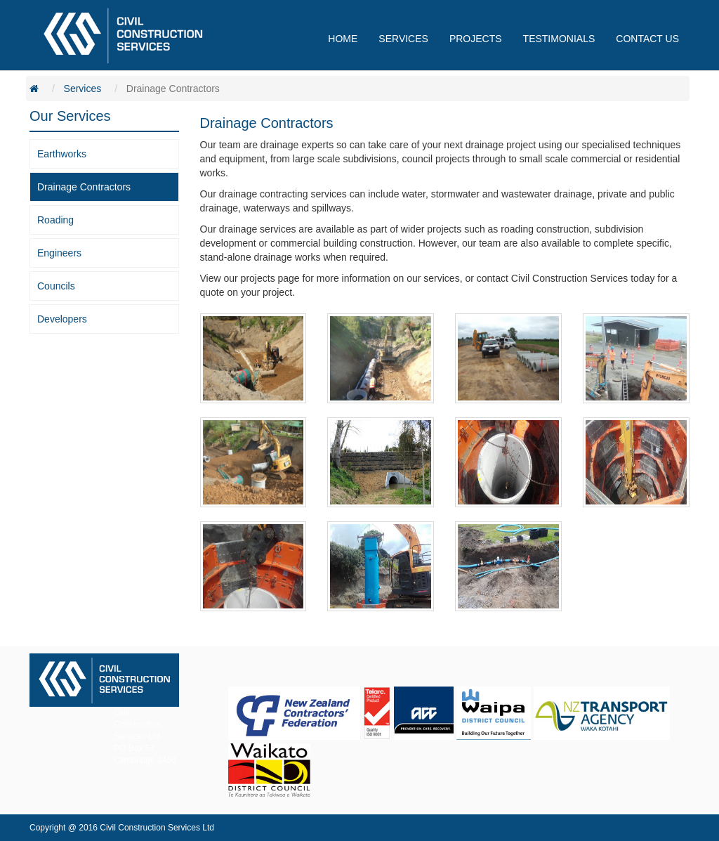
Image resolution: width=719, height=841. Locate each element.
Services (83, 88)
